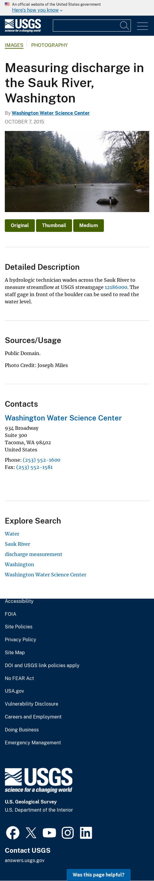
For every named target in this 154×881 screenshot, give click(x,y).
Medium (88, 225)
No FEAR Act (19, 678)
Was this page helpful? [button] (99, 875)
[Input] (92, 26)
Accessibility (19, 601)
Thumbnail (54, 225)
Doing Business (22, 730)
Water (12, 534)
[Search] (125, 26)
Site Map (15, 652)
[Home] (23, 31)
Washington (19, 564)
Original (20, 225)
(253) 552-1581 (34, 467)
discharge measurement (33, 554)
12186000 (116, 287)
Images (14, 45)
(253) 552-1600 (41, 460)
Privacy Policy (20, 640)
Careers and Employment (33, 717)
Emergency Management (33, 743)
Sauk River (17, 544)
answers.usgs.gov (24, 860)
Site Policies (18, 627)
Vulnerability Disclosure (31, 704)
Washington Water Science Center (51, 113)
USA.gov (14, 691)
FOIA (10, 614)
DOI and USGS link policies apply (42, 665)
